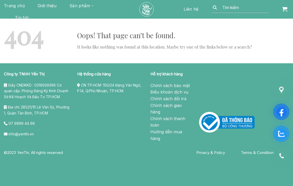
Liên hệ (191, 9)
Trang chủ (14, 5)
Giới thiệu (47, 5)
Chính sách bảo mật (170, 85)
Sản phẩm (81, 5)
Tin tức (22, 17)
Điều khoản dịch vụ (169, 92)
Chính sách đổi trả (168, 98)
